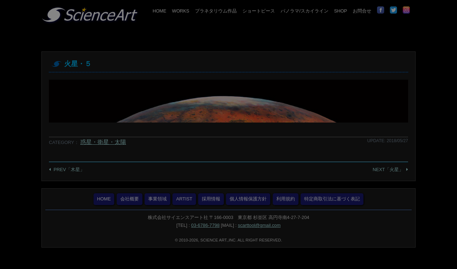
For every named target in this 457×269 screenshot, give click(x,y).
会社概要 (129, 198)
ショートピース (258, 11)
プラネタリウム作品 (216, 11)
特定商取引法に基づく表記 (332, 198)
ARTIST (184, 198)
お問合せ (362, 11)
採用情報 (211, 198)
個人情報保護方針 (248, 198)
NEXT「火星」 (388, 169)
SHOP (340, 11)
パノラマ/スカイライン (304, 11)
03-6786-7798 (205, 225)
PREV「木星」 (69, 169)
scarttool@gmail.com (259, 225)
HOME (159, 11)
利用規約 (285, 198)
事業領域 (157, 198)
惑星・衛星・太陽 (103, 142)
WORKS (180, 11)
